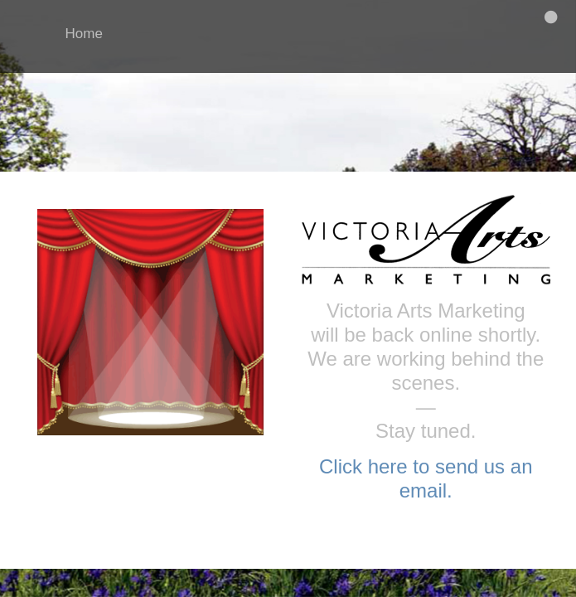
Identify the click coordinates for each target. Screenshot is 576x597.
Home (84, 33)
